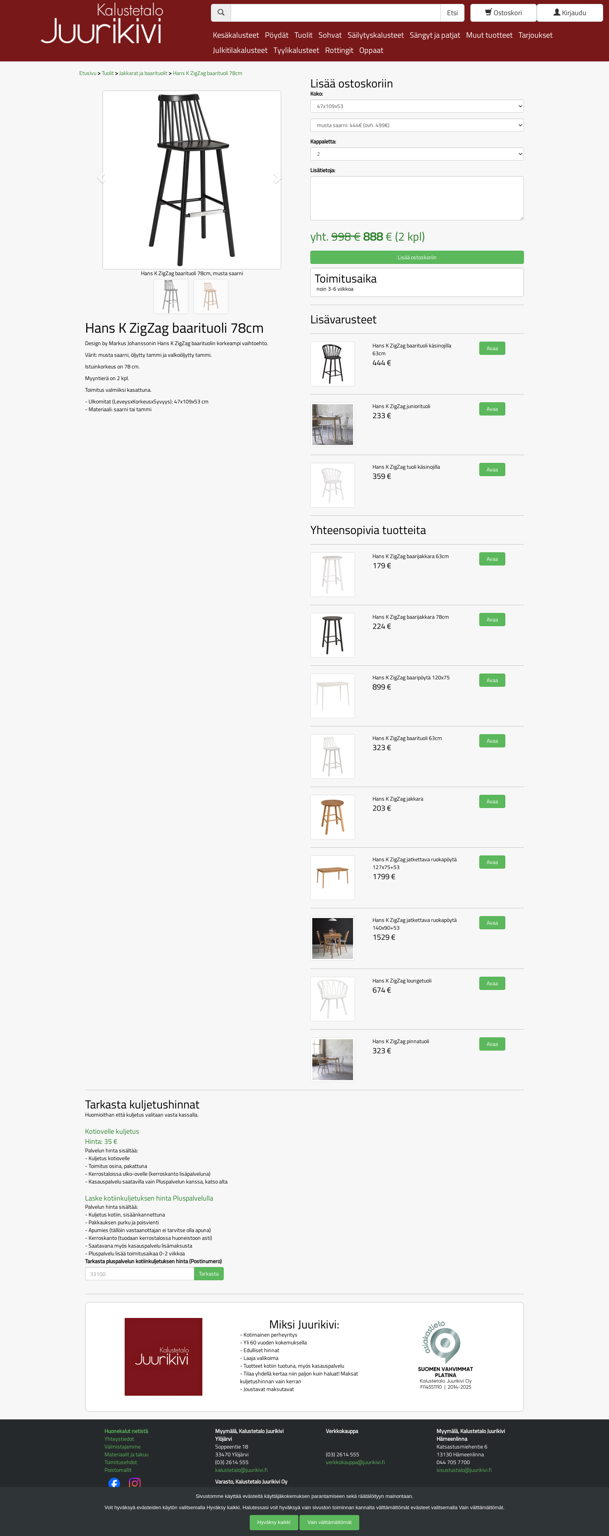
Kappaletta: (323, 141)
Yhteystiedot (119, 1439)
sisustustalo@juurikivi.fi (464, 1470)
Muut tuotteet (489, 35)
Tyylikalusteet (296, 50)
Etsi (452, 12)
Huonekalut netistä (126, 1431)
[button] (101, 177)
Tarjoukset (536, 35)
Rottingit (339, 50)
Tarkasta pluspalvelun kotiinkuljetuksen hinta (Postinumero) (153, 1261)
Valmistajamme (122, 1446)
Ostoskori (503, 12)
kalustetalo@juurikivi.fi (241, 1470)
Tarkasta (209, 1273)
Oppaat (371, 50)
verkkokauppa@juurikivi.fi (355, 1462)
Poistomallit (118, 1470)
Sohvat (330, 35)
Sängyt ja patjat (435, 35)
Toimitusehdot (120, 1462)
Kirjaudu (569, 12)
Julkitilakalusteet (240, 50)
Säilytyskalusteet (376, 35)
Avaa (492, 348)
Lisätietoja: (322, 170)
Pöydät (277, 35)
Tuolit (303, 35)
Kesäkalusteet (236, 35)
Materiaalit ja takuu (126, 1454)
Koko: (316, 94)
